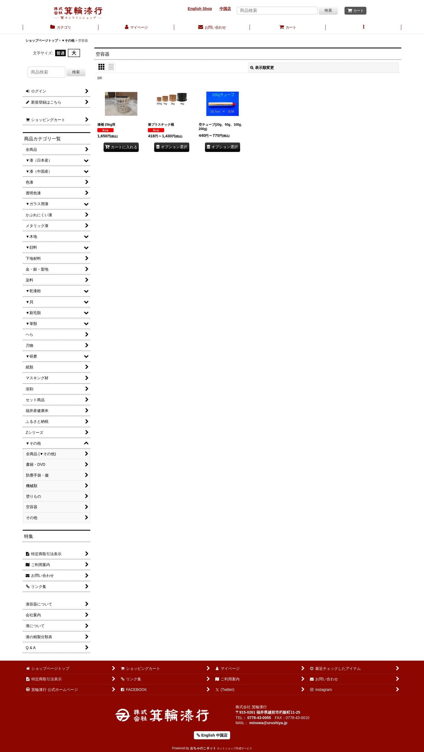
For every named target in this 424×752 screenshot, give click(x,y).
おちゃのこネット (203, 748)
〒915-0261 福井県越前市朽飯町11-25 (268, 712)
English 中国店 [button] (212, 735)
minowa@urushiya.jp (268, 723)
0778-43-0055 (259, 718)
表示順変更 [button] (262, 67)
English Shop (200, 8)
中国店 (225, 8)
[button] (363, 28)
